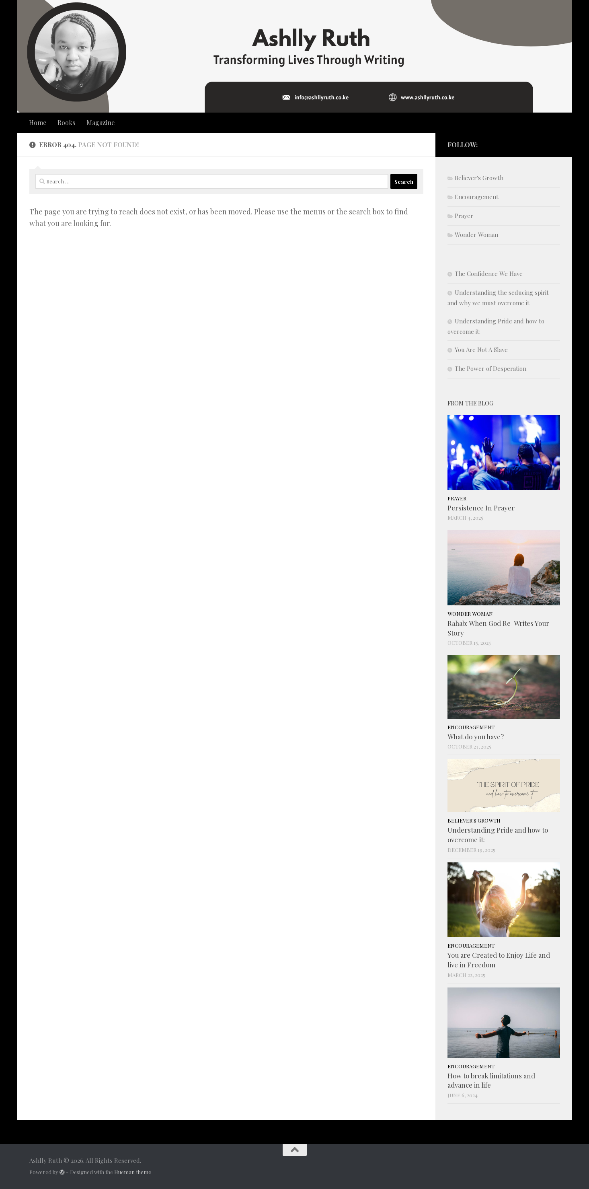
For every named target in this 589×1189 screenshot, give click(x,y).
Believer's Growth (479, 178)
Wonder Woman (476, 234)
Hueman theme (132, 1171)
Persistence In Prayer (481, 507)
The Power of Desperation (490, 368)
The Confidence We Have (489, 273)
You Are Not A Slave (481, 350)
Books (66, 122)
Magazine (100, 122)
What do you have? (475, 736)
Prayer (464, 216)
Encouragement (477, 197)
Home (37, 122)
